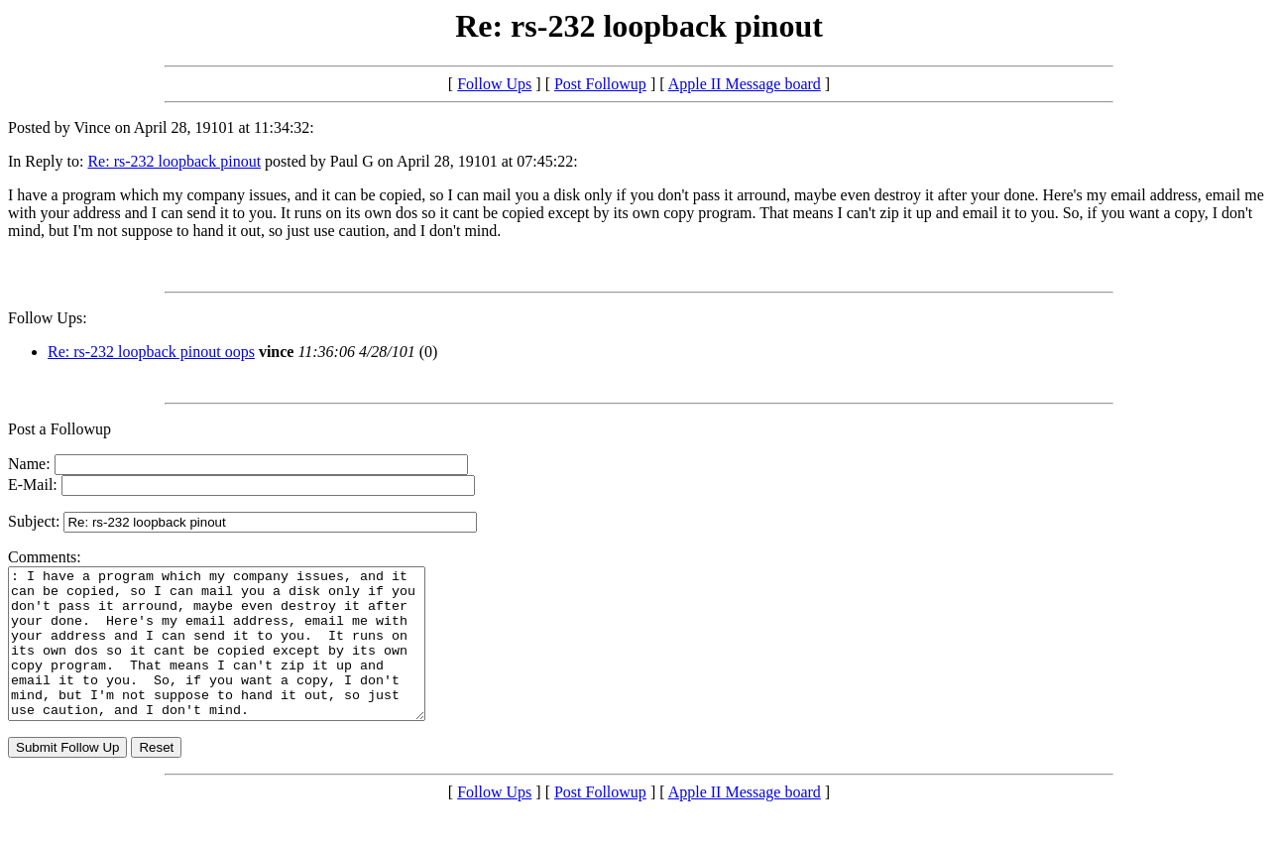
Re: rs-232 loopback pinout (174, 161)
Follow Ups (494, 83)
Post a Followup (59, 429)
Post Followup (600, 83)
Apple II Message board (744, 83)
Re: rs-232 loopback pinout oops (151, 351)
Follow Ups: (47, 317)
